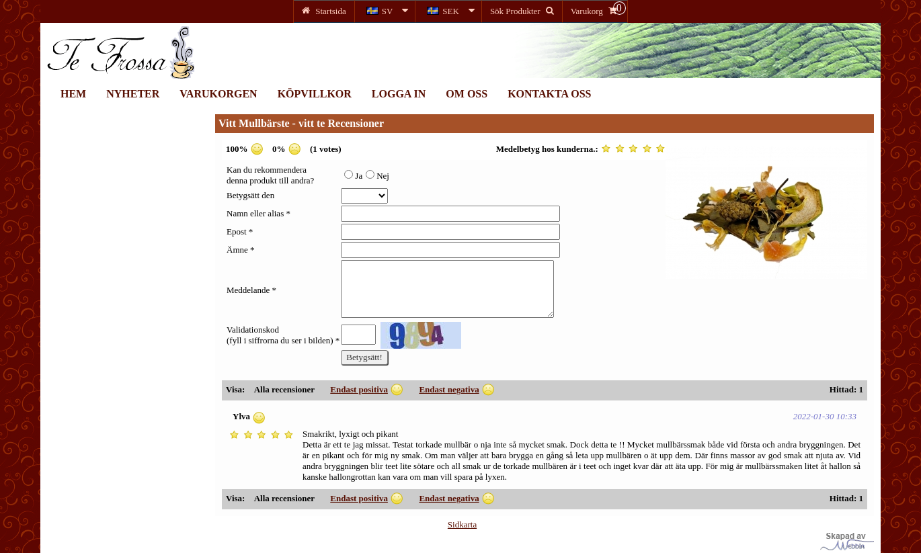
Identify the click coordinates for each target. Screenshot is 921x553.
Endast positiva (359, 389)
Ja (353, 176)
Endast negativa (449, 389)
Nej (377, 176)
